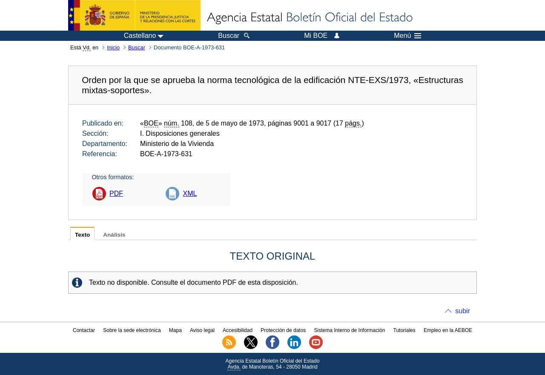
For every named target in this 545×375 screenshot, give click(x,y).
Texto (82, 235)
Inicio (113, 47)
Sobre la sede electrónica (132, 330)
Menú (407, 35)
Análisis (114, 235)
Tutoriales (404, 330)
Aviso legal (202, 330)
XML (190, 193)
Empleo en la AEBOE (448, 330)
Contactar (84, 330)
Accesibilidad (237, 330)
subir (462, 311)
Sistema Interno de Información (349, 330)
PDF (116, 193)
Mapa (175, 330)
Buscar (136, 47)
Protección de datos (283, 330)
